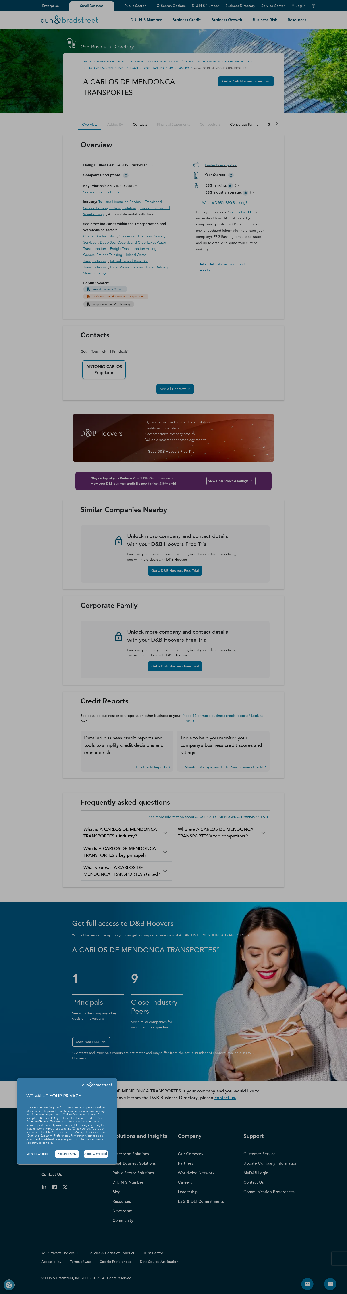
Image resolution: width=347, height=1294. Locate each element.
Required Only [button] (67, 1154)
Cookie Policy (44, 1143)
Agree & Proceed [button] (95, 1154)
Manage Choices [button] (37, 1154)
